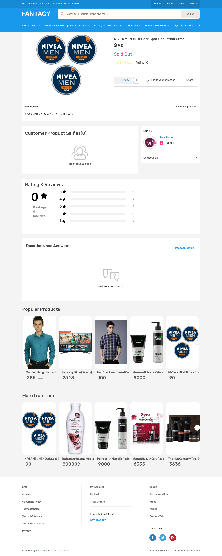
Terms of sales (31, 508)
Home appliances (79, 25)
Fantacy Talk (156, 516)
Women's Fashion (55, 25)
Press (152, 501)
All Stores (73, 4)
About (153, 487)
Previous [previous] (25, 343)
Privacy (26, 530)
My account (97, 487)
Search (191, 13)
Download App (59, 4)
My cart (94, 494)
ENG (157, 3)
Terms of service (32, 516)
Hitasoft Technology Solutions (53, 550)
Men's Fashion (32, 25)
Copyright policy (31, 501)
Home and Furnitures (157, 25)
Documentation (158, 494)
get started (98, 520)
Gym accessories (183, 25)
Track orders (97, 501)
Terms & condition (33, 523)
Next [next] (198, 343)
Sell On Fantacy (30, 4)
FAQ (24, 487)
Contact (27, 494)
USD (169, 3)
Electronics (134, 25)
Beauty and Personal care (108, 25)
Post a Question (184, 248)
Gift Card (45, 4)
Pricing (153, 508)
